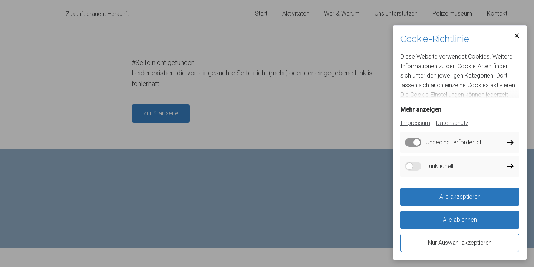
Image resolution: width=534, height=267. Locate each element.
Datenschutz (452, 122)
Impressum (415, 122)
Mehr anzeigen (420, 109)
